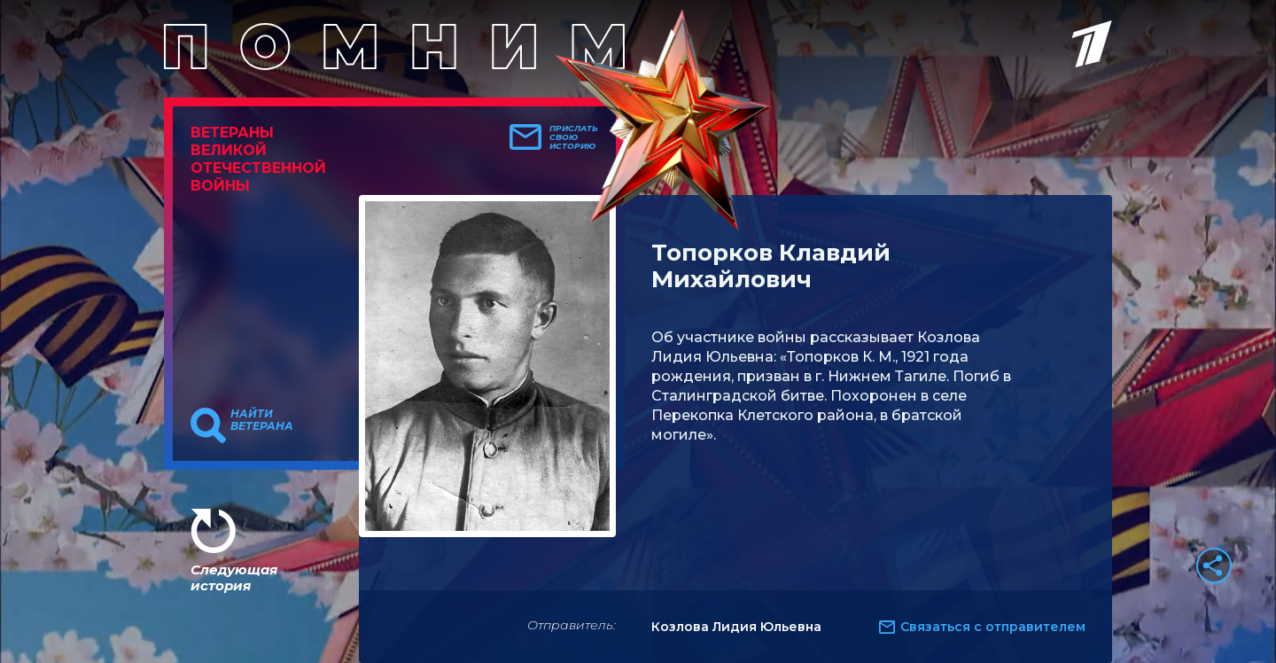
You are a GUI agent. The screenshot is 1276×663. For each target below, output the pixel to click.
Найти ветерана (261, 420)
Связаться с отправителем (992, 627)
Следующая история (234, 577)
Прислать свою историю (573, 137)
